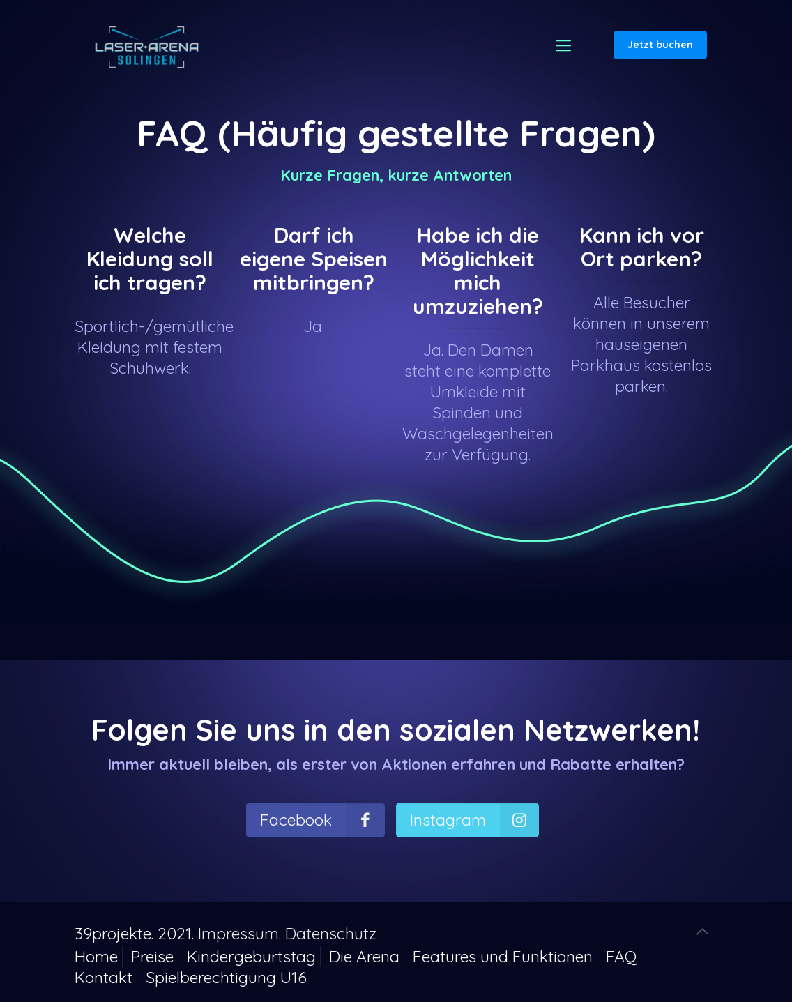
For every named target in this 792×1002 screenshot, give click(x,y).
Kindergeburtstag (251, 956)
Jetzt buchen (660, 44)
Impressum (238, 933)
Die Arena (364, 956)
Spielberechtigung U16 (226, 977)
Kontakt (103, 977)
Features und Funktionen (503, 956)
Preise (152, 956)
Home (96, 956)
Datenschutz (330, 933)
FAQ (621, 956)
